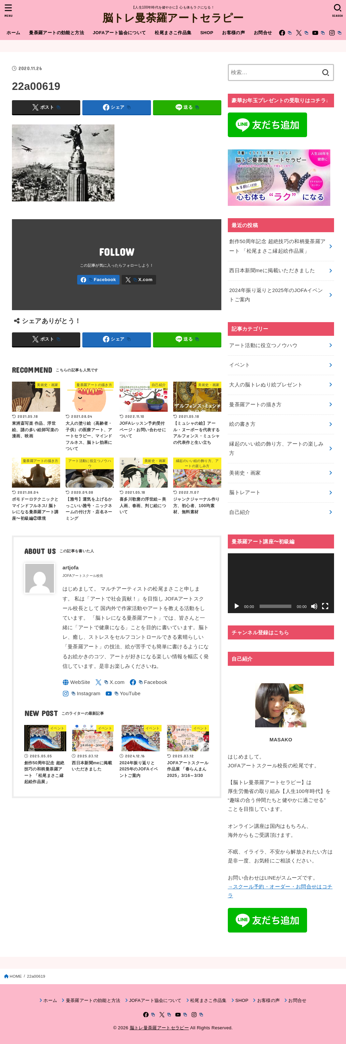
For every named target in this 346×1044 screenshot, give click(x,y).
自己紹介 (239, 512)
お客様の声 (233, 32)
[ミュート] (314, 606)
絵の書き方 (242, 424)
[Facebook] (285, 33)
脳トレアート (245, 492)
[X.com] (302, 33)
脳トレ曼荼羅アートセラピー (173, 17)
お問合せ (263, 32)
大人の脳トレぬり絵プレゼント (266, 384)
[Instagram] (335, 33)
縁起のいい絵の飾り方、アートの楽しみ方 (276, 448)
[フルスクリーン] (325, 606)
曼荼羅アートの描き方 (255, 404)
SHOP (206, 32)
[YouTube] (318, 33)
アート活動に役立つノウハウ (263, 345)
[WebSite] (76, 682)
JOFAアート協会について (119, 32)
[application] (281, 583)
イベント (239, 365)
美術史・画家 (245, 473)
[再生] (236, 606)
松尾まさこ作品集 (173, 32)
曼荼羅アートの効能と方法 (56, 32)
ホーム (13, 32)
